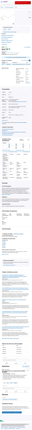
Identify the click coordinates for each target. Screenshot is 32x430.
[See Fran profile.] (3, 369)
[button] (28, 369)
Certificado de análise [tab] (7, 234)
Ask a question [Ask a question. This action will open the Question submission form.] (16, 52)
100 (9, 94)
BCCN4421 (4, 241)
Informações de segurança (6, 37)
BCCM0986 (4, 243)
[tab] (2, 7)
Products (1, 7)
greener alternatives (6, 194)
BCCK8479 (4, 244)
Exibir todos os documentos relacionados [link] (10, 338)
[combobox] (16, 4)
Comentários (4, 44)
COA (5, 29)
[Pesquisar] (30, 4)
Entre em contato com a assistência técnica (11, 412)
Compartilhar (27, 47)
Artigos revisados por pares (7, 40)
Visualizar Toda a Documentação (9, 31)
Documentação (4, 38)
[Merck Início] (5, 1)
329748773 (27, 77)
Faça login (7, 57)
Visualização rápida (6, 150)
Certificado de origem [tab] (18, 234)
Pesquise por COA (5, 254)
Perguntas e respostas (6, 42)
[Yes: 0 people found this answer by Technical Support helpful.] (8, 383)
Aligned (10, 117)
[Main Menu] (1, 2)
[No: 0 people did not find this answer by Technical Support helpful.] (11, 383)
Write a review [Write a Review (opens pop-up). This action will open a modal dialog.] (10, 52)
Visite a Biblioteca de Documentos (9, 265)
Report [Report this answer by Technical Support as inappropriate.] (15, 382)
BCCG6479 (4, 247)
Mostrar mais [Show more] (5, 120)
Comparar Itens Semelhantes (7, 35)
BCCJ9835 (3, 246)
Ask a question (26, 366)
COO (9, 29)
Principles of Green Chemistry (21, 101)
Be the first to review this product (10, 399)
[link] (7, 129)
